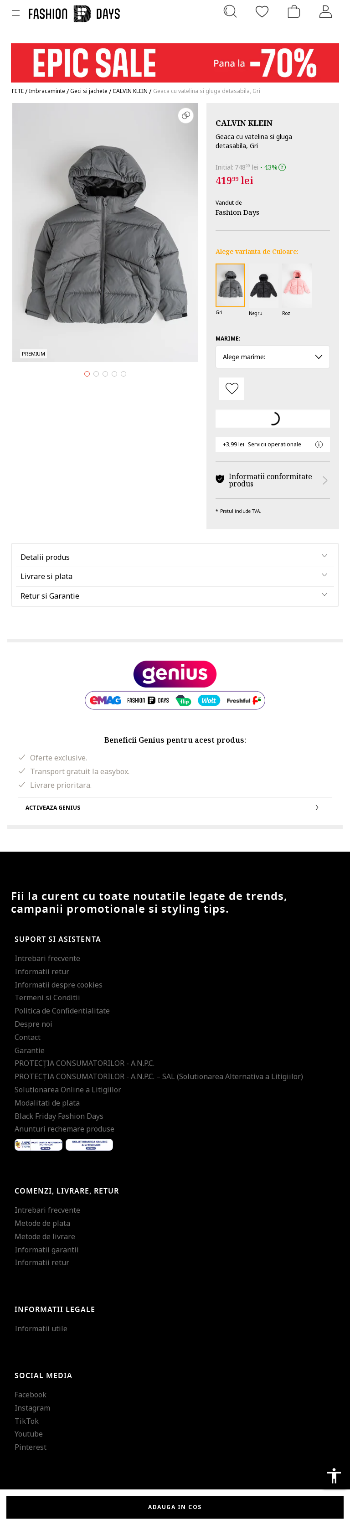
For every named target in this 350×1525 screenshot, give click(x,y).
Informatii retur (42, 972)
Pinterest (30, 1447)
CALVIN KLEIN (244, 123)
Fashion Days (237, 212)
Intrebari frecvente (47, 958)
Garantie (30, 1050)
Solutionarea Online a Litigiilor (68, 1090)
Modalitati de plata (47, 1103)
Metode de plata (42, 1223)
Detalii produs (45, 557)
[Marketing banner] (175, 58)
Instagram (32, 1408)
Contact (28, 1037)
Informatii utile (41, 1328)
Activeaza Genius (175, 807)
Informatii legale (55, 1309)
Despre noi (33, 1024)
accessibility (334, 1476)
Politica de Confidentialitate (62, 1011)
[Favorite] (262, 11)
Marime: (228, 338)
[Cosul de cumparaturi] (294, 11)
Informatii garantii (47, 1250)
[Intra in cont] (326, 11)
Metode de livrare (45, 1236)
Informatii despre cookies (59, 985)
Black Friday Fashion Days (59, 1116)
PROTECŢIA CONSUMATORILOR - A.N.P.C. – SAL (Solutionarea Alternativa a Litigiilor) (159, 1076)
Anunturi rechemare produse (64, 1129)
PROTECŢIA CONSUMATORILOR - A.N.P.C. (84, 1063)
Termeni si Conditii (47, 998)
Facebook (30, 1395)
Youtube (29, 1434)
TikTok (27, 1421)
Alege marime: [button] (273, 356)
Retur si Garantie (50, 596)
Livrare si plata (46, 576)
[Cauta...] (230, 11)
